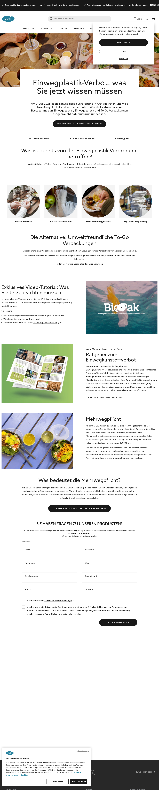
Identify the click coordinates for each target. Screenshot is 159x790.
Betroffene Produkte (38, 138)
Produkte (28, 28)
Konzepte (46, 28)
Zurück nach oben (145, 772)
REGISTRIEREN (123, 42)
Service (62, 28)
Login (123, 51)
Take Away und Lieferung (45, 322)
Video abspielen (121, 307)
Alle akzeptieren (79, 781)
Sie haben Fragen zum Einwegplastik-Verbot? (79, 124)
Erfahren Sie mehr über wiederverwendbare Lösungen (79, 508)
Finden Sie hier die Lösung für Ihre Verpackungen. (79, 264)
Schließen (123, 59)
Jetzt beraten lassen (118, 622)
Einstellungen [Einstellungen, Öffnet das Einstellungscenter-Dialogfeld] (57, 781)
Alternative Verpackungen (82, 138)
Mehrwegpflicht (123, 138)
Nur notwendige (83, 751)
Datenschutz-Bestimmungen (58, 600)
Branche (78, 28)
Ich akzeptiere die (50, 600)
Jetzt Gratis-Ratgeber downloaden (106, 397)
